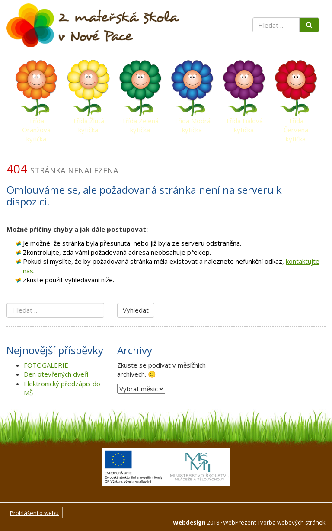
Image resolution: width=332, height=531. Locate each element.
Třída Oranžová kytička (36, 122)
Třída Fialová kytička (244, 122)
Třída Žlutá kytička (88, 122)
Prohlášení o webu (34, 513)
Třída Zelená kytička (140, 122)
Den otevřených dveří (56, 374)
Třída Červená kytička (296, 122)
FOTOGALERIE (46, 365)
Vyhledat (136, 310)
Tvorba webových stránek (291, 522)
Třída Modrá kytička (192, 122)
